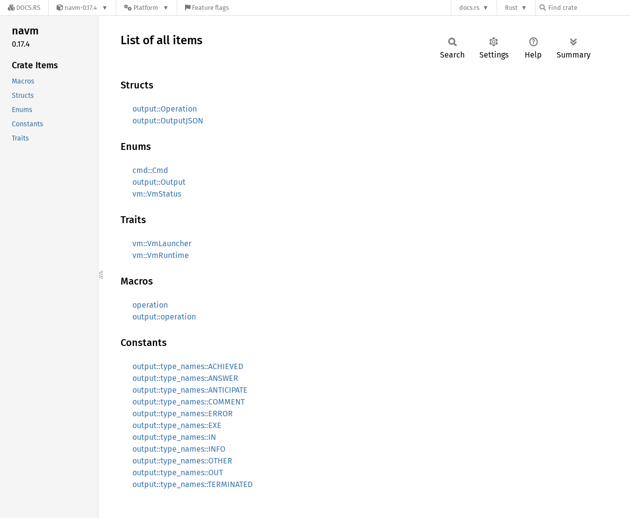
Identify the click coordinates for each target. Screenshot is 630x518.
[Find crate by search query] (588, 7)
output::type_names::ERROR (182, 413)
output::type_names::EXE (176, 425)
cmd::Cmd (150, 170)
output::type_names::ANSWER (185, 378)
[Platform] (146, 7)
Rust (511, 7)
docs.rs (469, 7)
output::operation (164, 316)
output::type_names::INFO (178, 449)
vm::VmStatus (156, 194)
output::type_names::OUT (177, 472)
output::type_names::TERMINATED (192, 484)
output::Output (159, 182)
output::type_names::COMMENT (188, 401)
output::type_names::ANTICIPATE (190, 390)
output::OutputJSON (167, 120)
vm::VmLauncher (161, 243)
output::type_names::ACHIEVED (187, 366)
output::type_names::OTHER (182, 460)
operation (150, 305)
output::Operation (164, 109)
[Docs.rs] (24, 7)
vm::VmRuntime (160, 255)
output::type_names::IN (174, 437)
